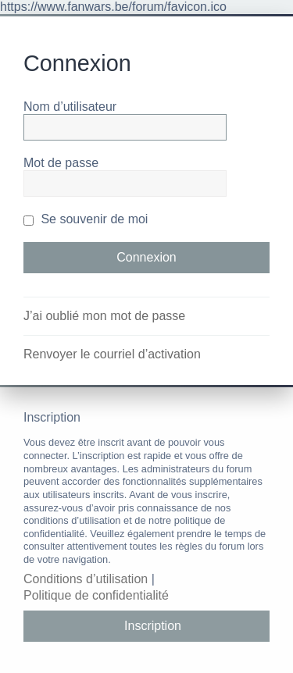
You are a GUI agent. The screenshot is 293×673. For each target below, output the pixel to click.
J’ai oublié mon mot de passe (104, 315)
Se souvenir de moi (85, 219)
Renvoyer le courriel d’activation (112, 354)
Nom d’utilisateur (69, 106)
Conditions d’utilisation (85, 579)
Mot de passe (60, 162)
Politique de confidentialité (96, 595)
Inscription (152, 625)
